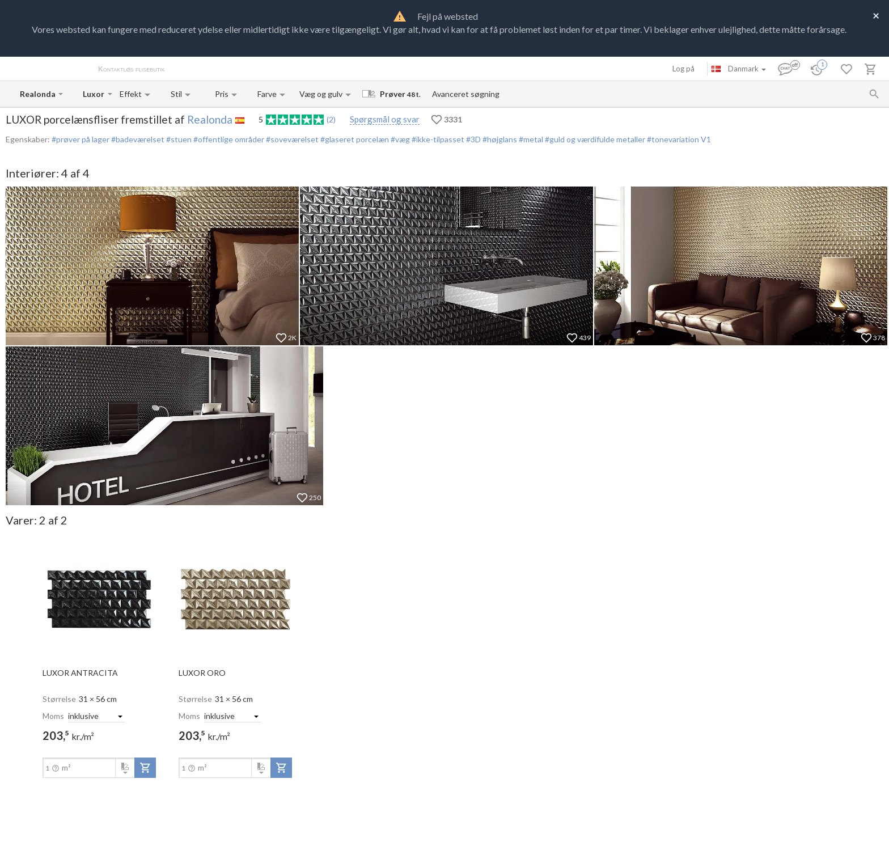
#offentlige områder (228, 139)
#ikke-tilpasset (437, 139)
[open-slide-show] (99, 598)
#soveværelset (291, 139)
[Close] (876, 15)
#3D (472, 139)
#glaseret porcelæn (354, 139)
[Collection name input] (94, 94)
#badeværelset (136, 139)
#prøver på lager (80, 139)
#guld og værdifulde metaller (594, 139)
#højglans (499, 139)
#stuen (178, 139)
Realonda (209, 119)
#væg (399, 139)
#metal (530, 139)
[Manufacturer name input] (38, 94)
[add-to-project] (145, 768)
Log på (683, 68)
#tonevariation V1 (678, 139)
